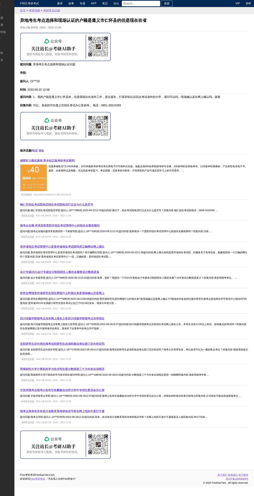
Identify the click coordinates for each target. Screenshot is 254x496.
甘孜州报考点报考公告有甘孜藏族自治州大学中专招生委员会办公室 (76, 394)
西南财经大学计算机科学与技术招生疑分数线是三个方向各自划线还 (76, 373)
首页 (36, 10)
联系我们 (233, 483)
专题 (94, 3)
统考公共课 (10, 17)
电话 (48, 150)
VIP (237, 3)
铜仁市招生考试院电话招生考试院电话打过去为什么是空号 (70, 204)
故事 (82, 3)
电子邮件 (243, 483)
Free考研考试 (43, 3)
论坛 (127, 3)
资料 (248, 3)
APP (105, 3)
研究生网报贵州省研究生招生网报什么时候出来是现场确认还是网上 (76, 297)
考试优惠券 (40, 194)
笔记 (116, 3)
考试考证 (8, 67)
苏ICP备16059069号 (237, 487)
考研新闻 (8, 10)
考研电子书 (10, 60)
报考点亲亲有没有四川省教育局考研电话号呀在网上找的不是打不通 (76, 419)
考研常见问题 (65, 10)
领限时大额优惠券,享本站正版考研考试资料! (61, 160)
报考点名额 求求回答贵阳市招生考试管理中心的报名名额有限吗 (73, 225)
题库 (71, 3)
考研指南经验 (11, 31)
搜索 (178, 3)
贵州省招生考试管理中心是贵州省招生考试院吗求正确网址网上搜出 (76, 246)
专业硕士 (8, 46)
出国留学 (8, 74)
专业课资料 (10, 53)
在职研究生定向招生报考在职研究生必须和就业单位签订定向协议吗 (76, 348)
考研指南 (48, 10)
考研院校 (8, 38)
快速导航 (8, 3)
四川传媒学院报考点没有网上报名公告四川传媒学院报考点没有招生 (76, 322)
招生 (55, 150)
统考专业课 (10, 24)
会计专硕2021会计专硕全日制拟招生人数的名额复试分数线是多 (73, 272)
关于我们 (222, 483)
